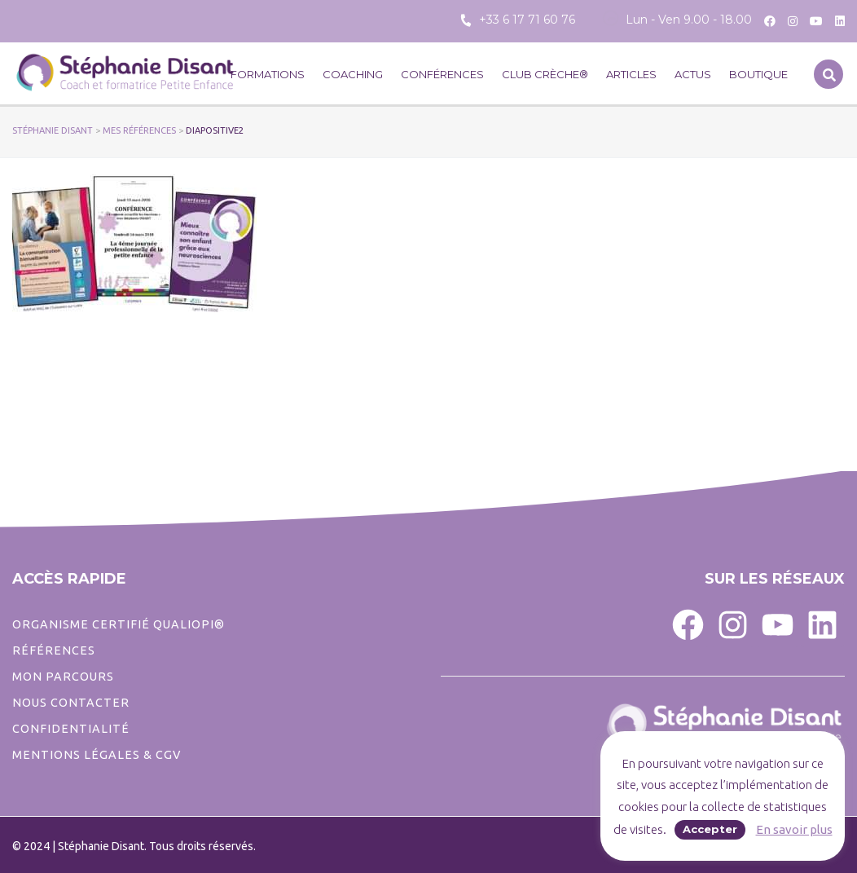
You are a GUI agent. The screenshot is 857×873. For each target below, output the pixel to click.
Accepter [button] (710, 829)
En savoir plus (794, 829)
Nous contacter (71, 702)
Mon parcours (63, 676)
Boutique (758, 74)
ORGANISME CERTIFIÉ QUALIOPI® (118, 624)
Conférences (442, 74)
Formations (268, 74)
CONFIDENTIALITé (71, 728)
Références (53, 650)
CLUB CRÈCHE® (545, 74)
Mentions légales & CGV (96, 754)
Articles (631, 74)
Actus (693, 74)
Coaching (353, 74)
